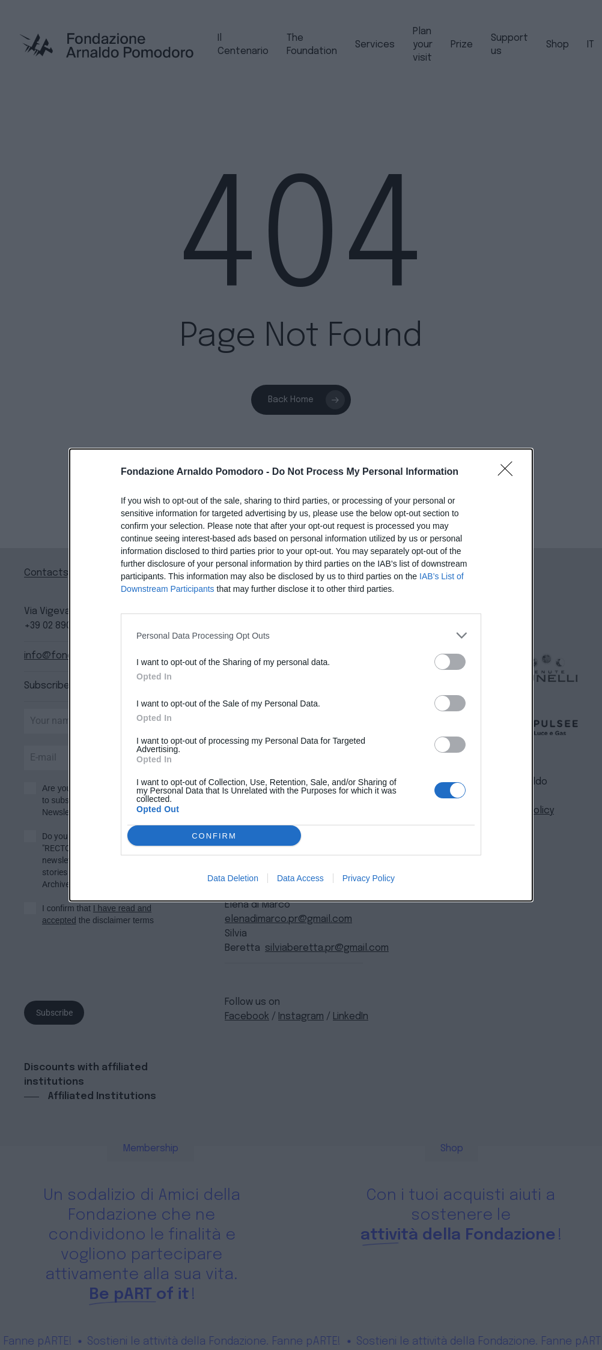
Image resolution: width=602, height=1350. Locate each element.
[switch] (450, 662)
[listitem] (301, 635)
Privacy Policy (368, 878)
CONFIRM (214, 835)
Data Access (300, 878)
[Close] (508, 472)
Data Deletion (232, 878)
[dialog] (301, 675)
